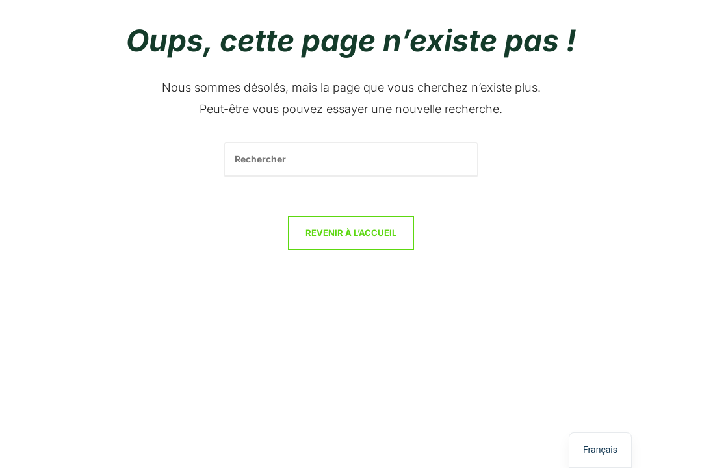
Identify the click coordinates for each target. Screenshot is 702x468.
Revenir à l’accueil (351, 233)
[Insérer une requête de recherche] (351, 159)
